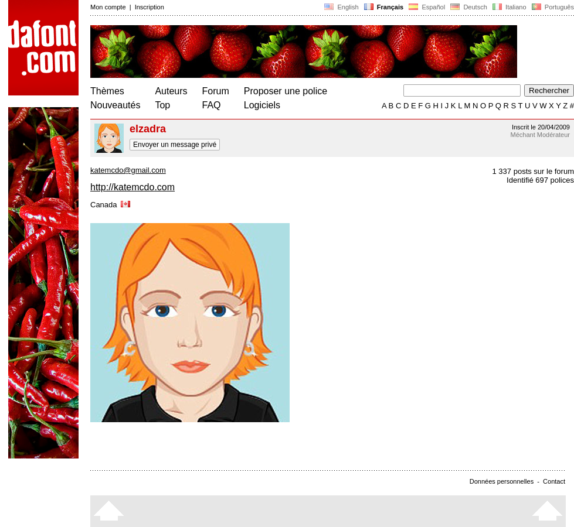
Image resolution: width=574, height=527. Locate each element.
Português (552, 7)
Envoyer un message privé (174, 145)
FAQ (211, 105)
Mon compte (108, 7)
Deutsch (469, 7)
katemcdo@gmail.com (128, 170)
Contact (554, 481)
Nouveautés (115, 105)
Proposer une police (285, 91)
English (341, 7)
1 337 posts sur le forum (533, 171)
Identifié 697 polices (540, 180)
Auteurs (171, 91)
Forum (215, 91)
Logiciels (262, 105)
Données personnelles (502, 481)
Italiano (509, 7)
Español (427, 7)
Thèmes (107, 91)
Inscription (149, 7)
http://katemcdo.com (132, 187)
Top (162, 105)
